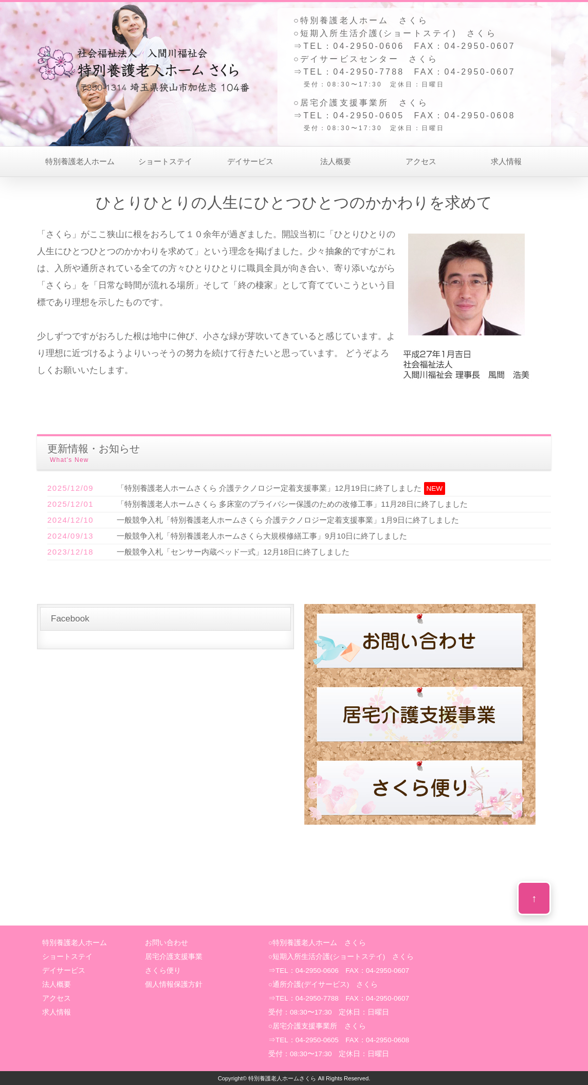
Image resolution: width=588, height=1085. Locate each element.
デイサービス (250, 161)
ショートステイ (165, 161)
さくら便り (163, 970)
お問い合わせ (166, 943)
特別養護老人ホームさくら (282, 1078)
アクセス (421, 161)
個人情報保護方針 (174, 984)
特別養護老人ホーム (80, 161)
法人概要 (335, 161)
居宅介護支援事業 (174, 957)
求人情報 (506, 161)
